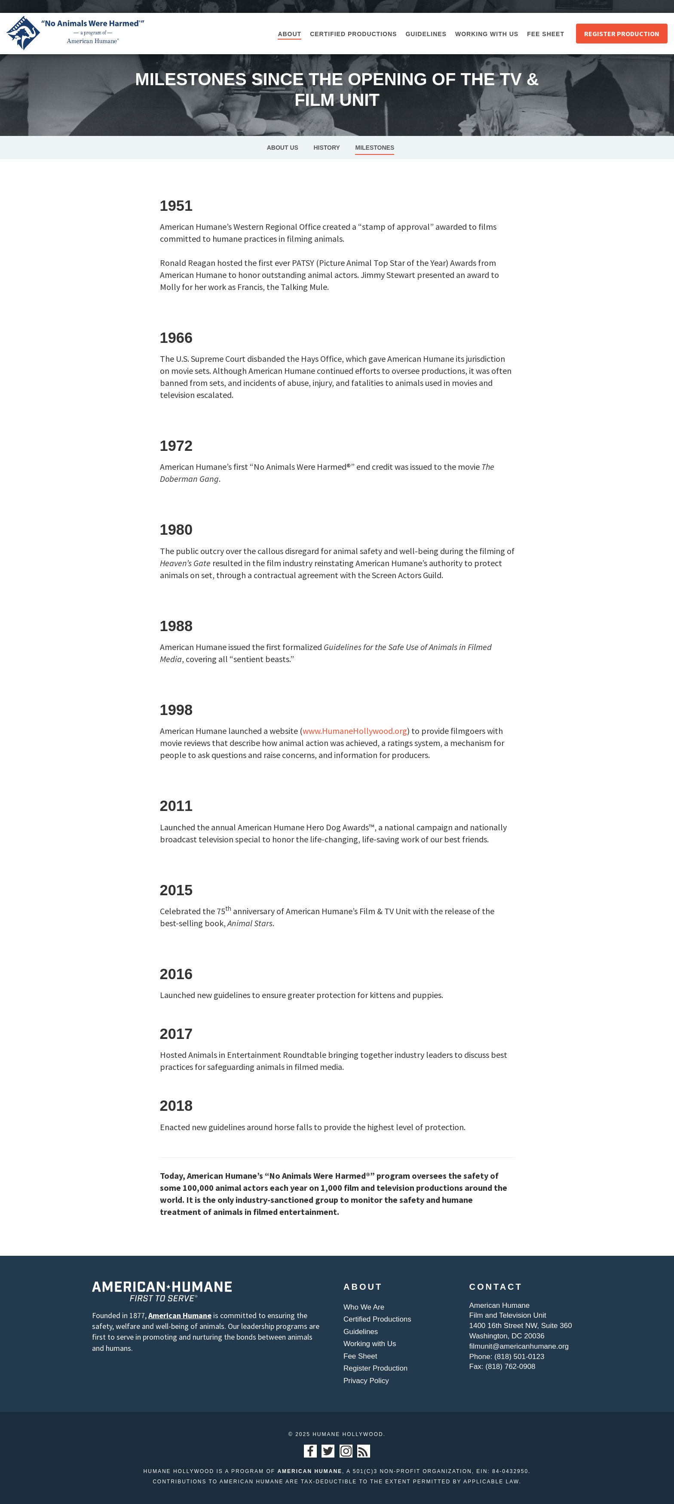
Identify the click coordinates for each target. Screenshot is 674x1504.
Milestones (374, 147)
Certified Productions (353, 34)
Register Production (621, 33)
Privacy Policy (366, 1381)
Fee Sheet (545, 34)
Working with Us (486, 34)
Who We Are (363, 1307)
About (289, 34)
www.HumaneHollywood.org (355, 730)
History (326, 147)
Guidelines (426, 34)
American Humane (179, 1315)
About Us (282, 147)
